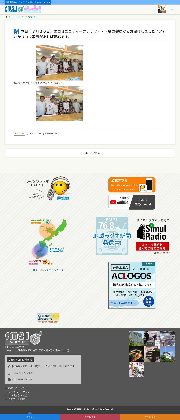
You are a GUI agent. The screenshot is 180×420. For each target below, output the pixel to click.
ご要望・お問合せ (18, 399)
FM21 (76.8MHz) (52, 133)
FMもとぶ (151, 417)
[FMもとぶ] (58, 270)
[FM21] (36, 270)
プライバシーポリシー (20, 391)
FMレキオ (91, 417)
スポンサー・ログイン (166, 2)
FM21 (31, 417)
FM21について (16, 388)
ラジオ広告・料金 (18, 395)
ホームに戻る (92, 153)
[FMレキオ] (46, 270)
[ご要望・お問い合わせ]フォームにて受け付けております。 (44, 366)
